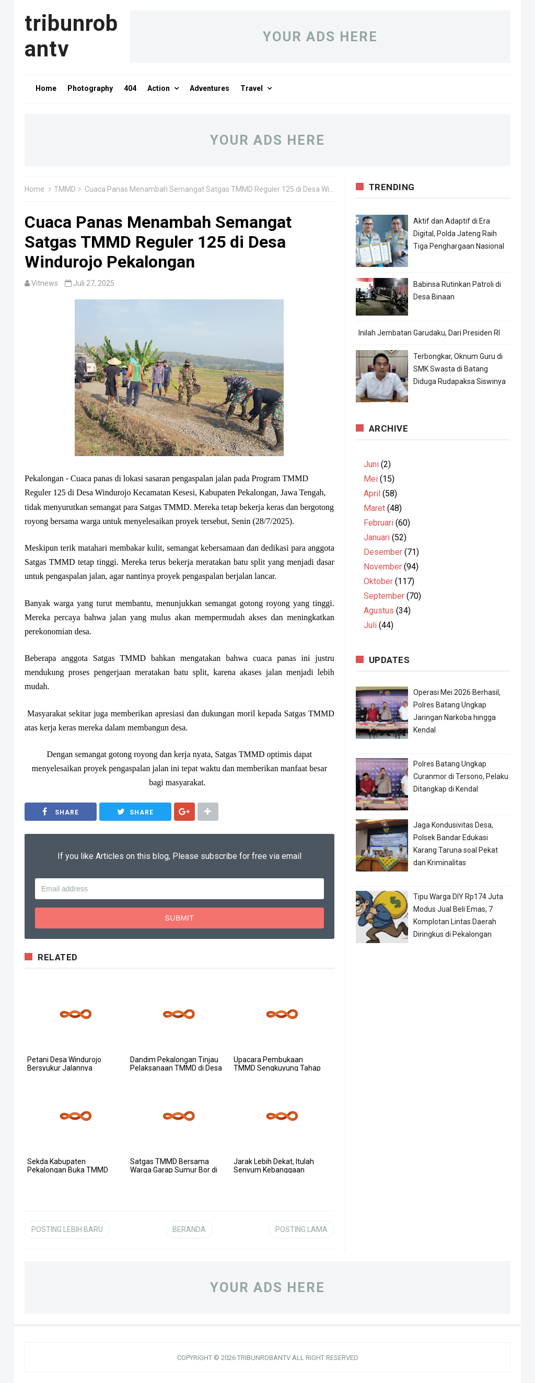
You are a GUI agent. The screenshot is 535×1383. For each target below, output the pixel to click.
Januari (377, 537)
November (383, 567)
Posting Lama (301, 1229)
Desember (383, 552)
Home (34, 189)
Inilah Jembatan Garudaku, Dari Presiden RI (429, 333)
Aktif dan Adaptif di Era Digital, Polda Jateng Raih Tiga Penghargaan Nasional (458, 233)
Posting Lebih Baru (67, 1229)
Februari (378, 523)
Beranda (189, 1229)
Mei (371, 479)
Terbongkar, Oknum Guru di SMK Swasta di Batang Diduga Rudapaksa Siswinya (459, 369)
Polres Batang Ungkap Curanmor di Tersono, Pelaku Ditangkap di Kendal (460, 776)
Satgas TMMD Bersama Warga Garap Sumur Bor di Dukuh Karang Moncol (173, 1169)
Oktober (378, 581)
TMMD (65, 189)
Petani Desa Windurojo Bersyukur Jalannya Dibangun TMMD (64, 1067)
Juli (370, 625)
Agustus (379, 610)
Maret (374, 508)
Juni (371, 464)
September (384, 596)
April (372, 493)
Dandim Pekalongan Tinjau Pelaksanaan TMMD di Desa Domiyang (176, 1067)
